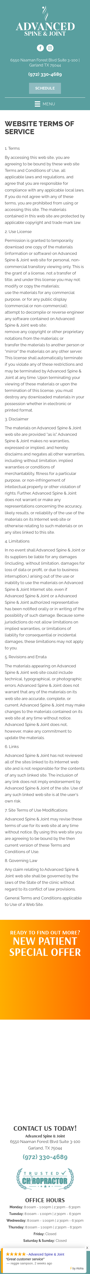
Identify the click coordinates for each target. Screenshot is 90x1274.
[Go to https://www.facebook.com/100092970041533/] (40, 48)
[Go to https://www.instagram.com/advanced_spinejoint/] (50, 48)
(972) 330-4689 (45, 74)
